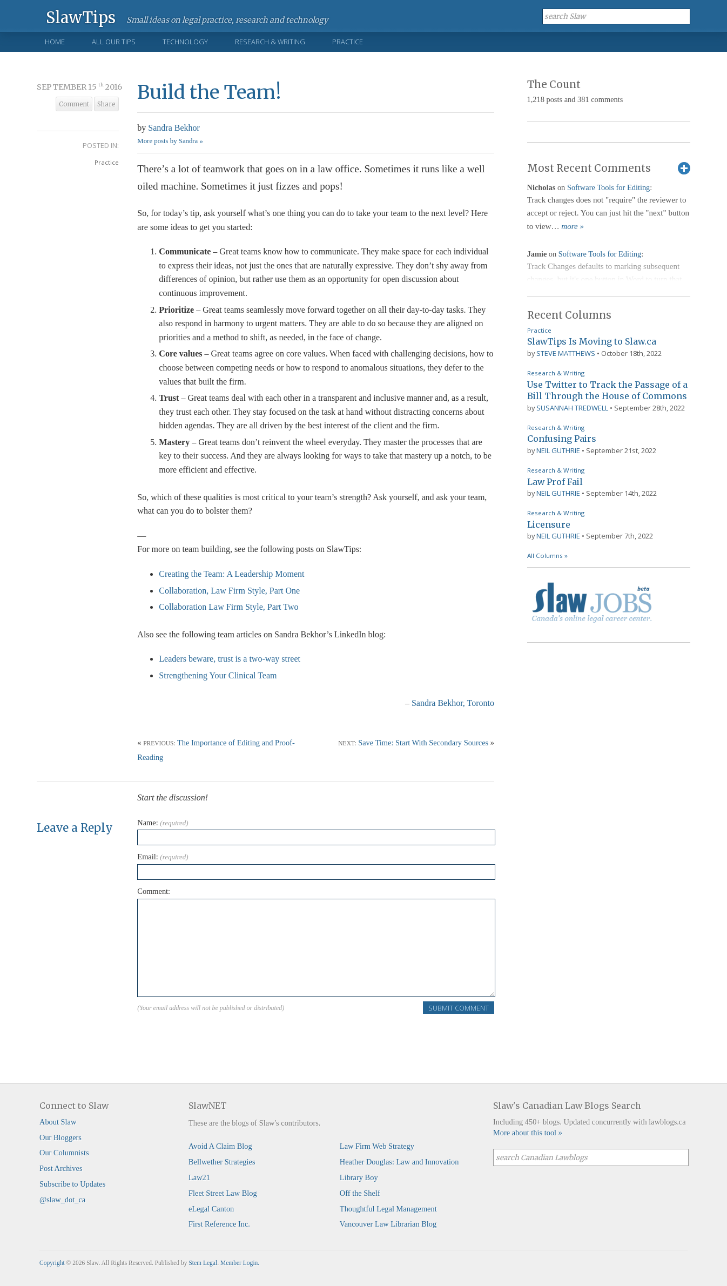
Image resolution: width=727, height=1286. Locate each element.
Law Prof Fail (555, 481)
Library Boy (359, 1177)
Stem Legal (203, 1263)
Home (55, 41)
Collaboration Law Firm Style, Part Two (228, 606)
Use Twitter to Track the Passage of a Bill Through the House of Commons (607, 390)
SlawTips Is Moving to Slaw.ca (591, 341)
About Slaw (57, 1121)
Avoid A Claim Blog (220, 1146)
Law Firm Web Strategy (377, 1146)
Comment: (153, 891)
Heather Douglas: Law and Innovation (399, 1161)
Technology (185, 41)
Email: (162, 856)
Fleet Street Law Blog (223, 1193)
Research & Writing (270, 41)
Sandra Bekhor (174, 127)
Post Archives (61, 1168)
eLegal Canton (211, 1208)
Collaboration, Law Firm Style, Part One (229, 590)
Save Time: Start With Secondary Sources (423, 742)
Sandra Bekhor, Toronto (453, 703)
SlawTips (81, 17)
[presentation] (219, 1036)
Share (106, 104)
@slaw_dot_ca (62, 1199)
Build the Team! (209, 92)
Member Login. (239, 1263)
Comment (74, 104)
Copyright (52, 1263)
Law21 (199, 1177)
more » (572, 226)
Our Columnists (64, 1152)
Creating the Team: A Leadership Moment (231, 573)
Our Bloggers (60, 1137)
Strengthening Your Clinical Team (218, 675)
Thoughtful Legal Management (388, 1208)
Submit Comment (458, 1008)
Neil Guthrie (558, 450)
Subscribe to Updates (72, 1184)
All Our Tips (114, 41)
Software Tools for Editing (608, 187)
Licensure (548, 524)
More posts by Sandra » (170, 141)
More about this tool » (527, 1132)
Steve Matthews (565, 353)
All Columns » (547, 555)
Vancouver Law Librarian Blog (388, 1224)
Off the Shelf (360, 1193)
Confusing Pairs (561, 438)
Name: (162, 822)
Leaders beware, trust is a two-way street (229, 658)
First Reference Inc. (219, 1224)
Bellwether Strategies (222, 1161)
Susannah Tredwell (572, 408)
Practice (347, 41)
